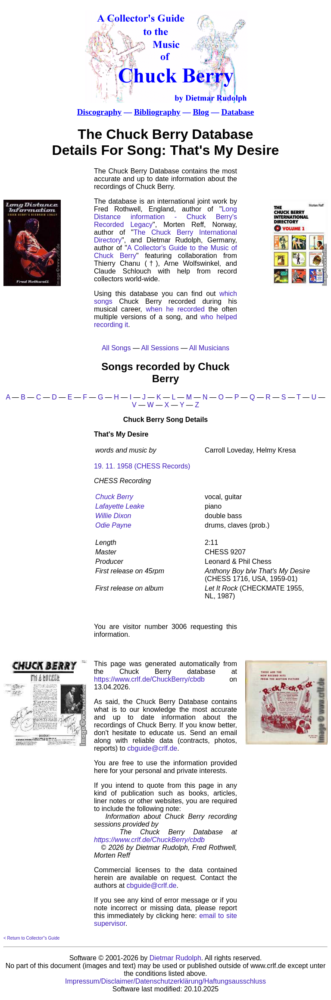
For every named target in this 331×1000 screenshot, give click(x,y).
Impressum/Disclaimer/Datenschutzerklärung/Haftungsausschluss (165, 981)
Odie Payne (113, 525)
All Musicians (209, 348)
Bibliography (157, 111)
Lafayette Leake (119, 506)
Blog (201, 111)
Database (238, 111)
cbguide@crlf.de (152, 748)
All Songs (116, 348)
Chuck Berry (114, 496)
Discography (99, 111)
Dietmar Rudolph (175, 958)
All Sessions (160, 348)
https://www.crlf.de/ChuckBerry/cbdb (149, 679)
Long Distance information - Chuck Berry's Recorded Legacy (165, 216)
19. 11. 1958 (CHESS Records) (142, 466)
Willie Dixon (113, 515)
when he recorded (175, 309)
